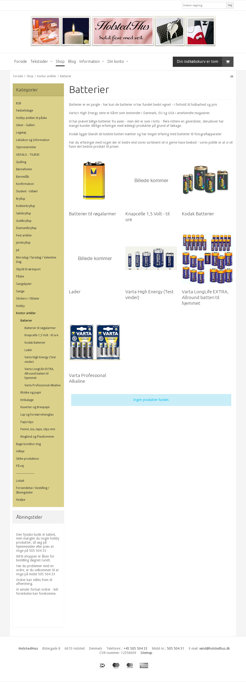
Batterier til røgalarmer (40, 328)
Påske (20, 276)
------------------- (25, 473)
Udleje (20, 451)
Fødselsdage (24, 110)
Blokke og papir (30, 392)
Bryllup (20, 198)
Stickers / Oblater (27, 298)
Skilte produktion (27, 458)
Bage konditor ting (28, 444)
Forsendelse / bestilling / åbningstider (32, 490)
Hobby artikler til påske (31, 118)
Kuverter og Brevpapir (35, 407)
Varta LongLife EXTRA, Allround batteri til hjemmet (39, 373)
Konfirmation (25, 184)
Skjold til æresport (28, 269)
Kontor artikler (26, 313)
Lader (28, 350)
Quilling (21, 162)
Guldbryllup (23, 221)
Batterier (26, 320)
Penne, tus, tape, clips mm (37, 429)
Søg (230, 5)
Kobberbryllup (25, 206)
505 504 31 (175, 648)
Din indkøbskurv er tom (205, 62)
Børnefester (24, 169)
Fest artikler (24, 235)
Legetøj (21, 132)
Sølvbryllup (23, 213)
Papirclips (26, 422)
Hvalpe (20, 499)
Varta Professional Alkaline (43, 385)
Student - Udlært (27, 191)
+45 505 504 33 (135, 648)
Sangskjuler (24, 284)
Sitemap (146, 653)
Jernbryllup (23, 242)
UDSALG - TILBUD (27, 154)
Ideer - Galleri (25, 125)
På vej (20, 466)
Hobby (20, 306)
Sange (20, 291)
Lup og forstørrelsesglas (37, 414)
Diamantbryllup (26, 228)
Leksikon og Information (32, 140)
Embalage (27, 400)
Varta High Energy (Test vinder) (40, 359)
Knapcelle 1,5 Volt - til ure (41, 335)
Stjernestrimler (26, 147)
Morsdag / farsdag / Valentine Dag (36, 260)
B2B (18, 103)
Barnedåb (22, 176)
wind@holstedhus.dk (214, 648)
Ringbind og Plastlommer (37, 436)
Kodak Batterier (35, 342)
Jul (17, 250)
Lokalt (20, 480)
